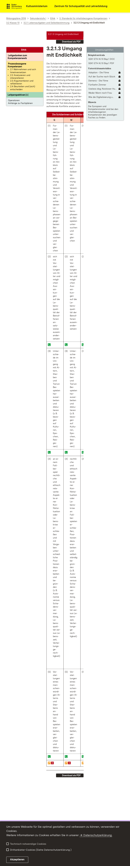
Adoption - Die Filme (98, 57)
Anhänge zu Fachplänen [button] (20, 87)
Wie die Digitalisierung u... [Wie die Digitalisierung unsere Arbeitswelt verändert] (101, 81)
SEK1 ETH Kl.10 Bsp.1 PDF (101, 47)
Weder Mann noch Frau (100, 77)
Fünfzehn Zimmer (97, 69)
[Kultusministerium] (34, 6)
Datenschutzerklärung (97, 835)
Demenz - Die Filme (98, 65)
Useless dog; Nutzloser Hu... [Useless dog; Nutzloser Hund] (102, 73)
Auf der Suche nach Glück (101, 61)
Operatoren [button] (14, 84)
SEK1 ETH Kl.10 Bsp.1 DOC (101, 43)
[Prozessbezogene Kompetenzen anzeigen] (17, 49)
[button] (18, 79)
